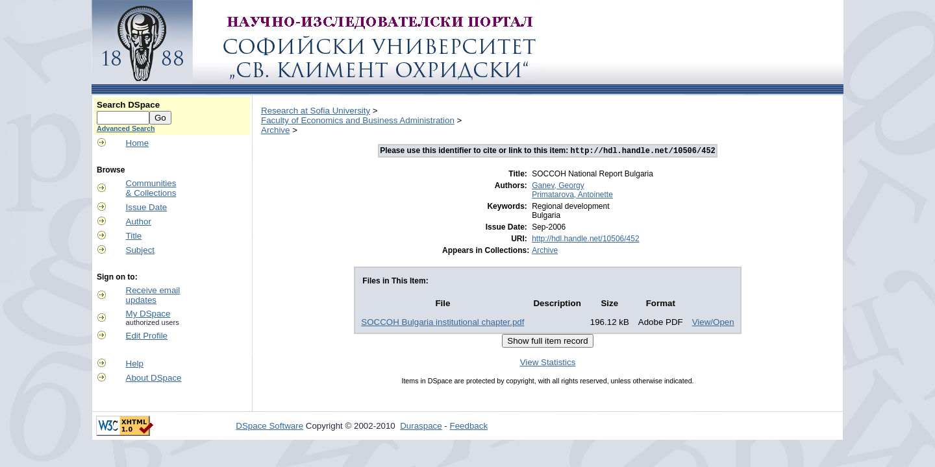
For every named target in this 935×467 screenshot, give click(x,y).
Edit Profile (147, 336)
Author (138, 221)
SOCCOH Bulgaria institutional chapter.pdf (442, 323)
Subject (140, 250)
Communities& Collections (151, 188)
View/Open (713, 323)
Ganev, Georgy (558, 186)
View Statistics (548, 363)
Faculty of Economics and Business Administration (358, 120)
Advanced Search (126, 128)
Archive (275, 130)
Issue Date (147, 207)
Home (137, 143)
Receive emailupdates (153, 295)
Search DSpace (128, 105)
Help (134, 363)
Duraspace (421, 427)
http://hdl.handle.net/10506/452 (585, 240)
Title (134, 236)
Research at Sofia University (315, 110)
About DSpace (154, 378)
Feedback (469, 427)
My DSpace (148, 313)
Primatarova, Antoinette (572, 195)
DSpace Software (269, 427)
